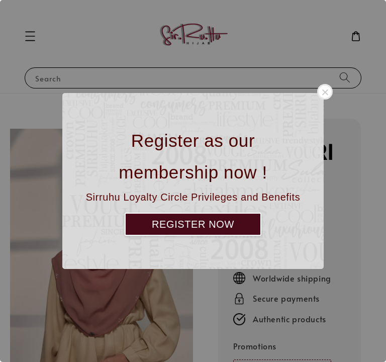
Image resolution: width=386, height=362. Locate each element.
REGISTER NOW (193, 224)
